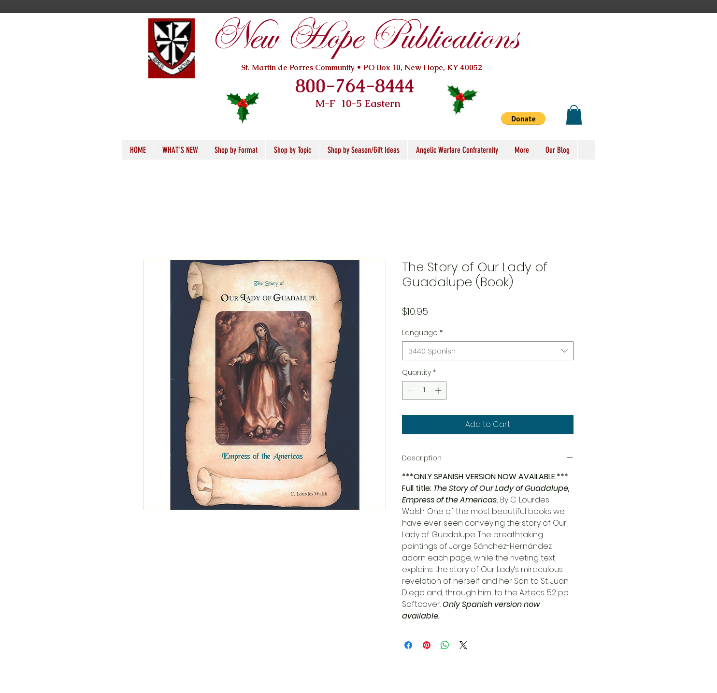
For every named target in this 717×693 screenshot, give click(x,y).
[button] (523, 118)
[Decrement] (409, 390)
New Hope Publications (363, 37)
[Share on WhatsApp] (445, 645)
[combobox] (488, 350)
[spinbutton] (424, 390)
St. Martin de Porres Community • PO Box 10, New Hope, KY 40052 (361, 67)
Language (422, 333)
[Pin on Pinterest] (426, 645)
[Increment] (439, 390)
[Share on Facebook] (408, 645)
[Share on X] (463, 645)
